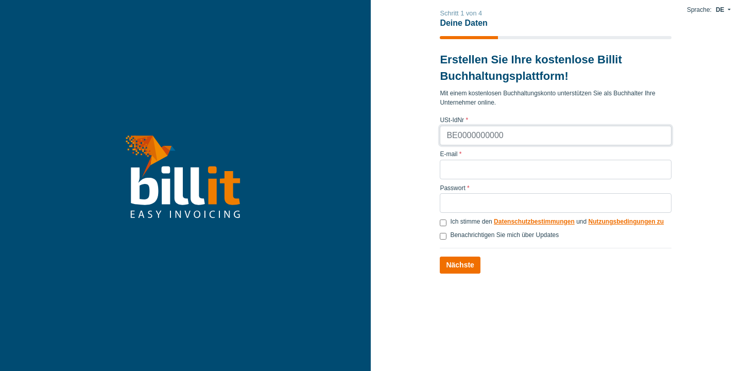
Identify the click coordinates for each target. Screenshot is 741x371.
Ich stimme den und (557, 221)
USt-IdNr (454, 120)
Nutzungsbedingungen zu (626, 221)
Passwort (454, 188)
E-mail (450, 154)
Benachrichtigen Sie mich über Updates (504, 235)
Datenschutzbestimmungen (534, 221)
